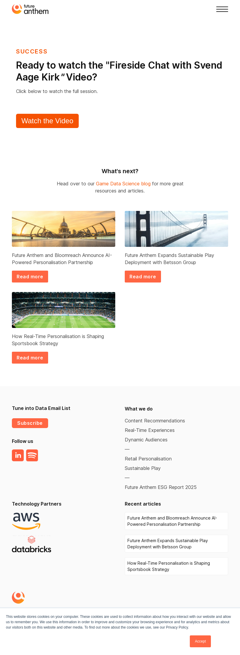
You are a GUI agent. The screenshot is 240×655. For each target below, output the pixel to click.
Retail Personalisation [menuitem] (148, 459)
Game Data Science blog (123, 184)
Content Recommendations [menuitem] (155, 421)
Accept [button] (200, 641)
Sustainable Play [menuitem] (143, 468)
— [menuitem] (127, 449)
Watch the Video (47, 121)
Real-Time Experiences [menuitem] (150, 430)
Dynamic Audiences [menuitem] (146, 440)
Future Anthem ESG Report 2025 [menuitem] (161, 487)
